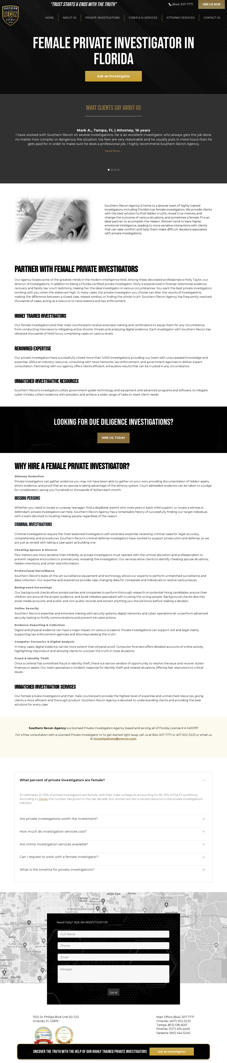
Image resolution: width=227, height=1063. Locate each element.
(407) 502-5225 (180, 1021)
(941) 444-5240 (180, 1033)
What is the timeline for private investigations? (57, 870)
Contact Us (212, 17)
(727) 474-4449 (179, 1029)
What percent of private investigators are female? (62, 780)
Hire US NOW (211, 4)
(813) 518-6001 (177, 1025)
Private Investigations (102, 17)
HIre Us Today (113, 438)
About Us (69, 17)
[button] (109, 170)
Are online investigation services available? (54, 844)
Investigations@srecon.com (115, 738)
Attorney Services (181, 17)
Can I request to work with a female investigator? (59, 857)
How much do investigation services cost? (53, 831)
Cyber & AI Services (143, 17)
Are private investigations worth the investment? (59, 819)
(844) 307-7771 (183, 1017)
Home (49, 17)
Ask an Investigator (113, 76)
